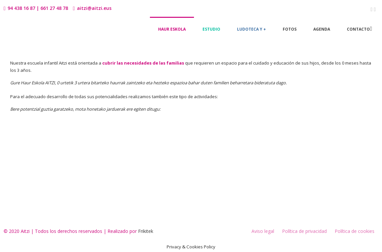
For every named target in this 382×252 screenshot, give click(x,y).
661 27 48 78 (54, 8)
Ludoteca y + (251, 29)
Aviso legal (262, 231)
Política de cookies (354, 231)
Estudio (211, 29)
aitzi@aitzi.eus (94, 8)
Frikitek (145, 231)
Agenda (321, 29)
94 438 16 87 (21, 8)
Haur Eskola (172, 29)
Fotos (290, 29)
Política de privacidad (304, 231)
